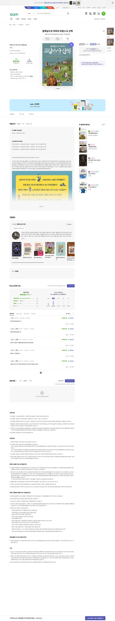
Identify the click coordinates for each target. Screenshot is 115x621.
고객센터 (103, 7)
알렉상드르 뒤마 (14, 45)
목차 (23, 123)
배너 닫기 (112, 3)
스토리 (57, 7)
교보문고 (29, 7)
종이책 (30, 380)
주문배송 (94, 7)
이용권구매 (96, 19)
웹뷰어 (31, 76)
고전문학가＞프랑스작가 (18, 228)
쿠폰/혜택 (109, 48)
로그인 (83, 7)
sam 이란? (109, 50)
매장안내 (99, 7)
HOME (10, 24)
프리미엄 (23, 19)
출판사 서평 (29, 123)
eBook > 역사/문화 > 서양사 (18, 133)
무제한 (17, 19)
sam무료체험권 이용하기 (84, 55)
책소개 (18, 123)
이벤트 (108, 37)
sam (43, 7)
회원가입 (79, 7)
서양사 (27, 24)
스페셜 (35, 19)
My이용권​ (102, 19)
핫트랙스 (50, 7)
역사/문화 (20, 24)
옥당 (11, 47)
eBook (36, 7)
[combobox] (30, 13)
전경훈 (22, 45)
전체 (20, 380)
